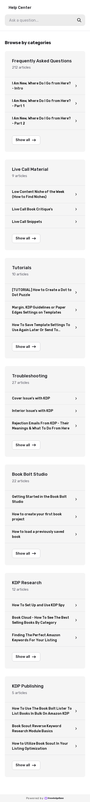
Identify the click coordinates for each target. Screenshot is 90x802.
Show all (26, 140)
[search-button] (79, 20)
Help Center (20, 7)
